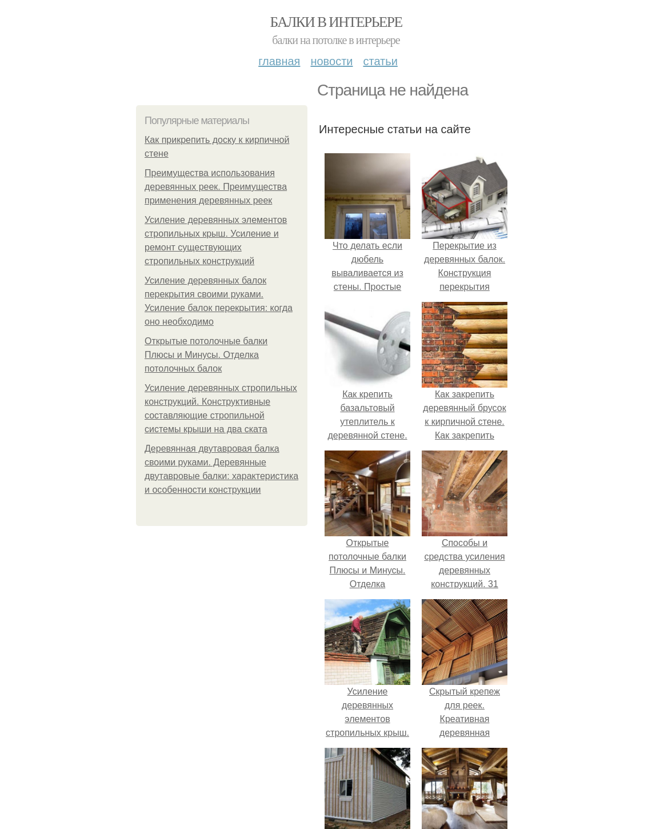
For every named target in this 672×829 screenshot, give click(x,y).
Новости (331, 61)
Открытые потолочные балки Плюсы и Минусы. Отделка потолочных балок (206, 354)
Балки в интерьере (336, 22)
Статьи (380, 61)
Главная (279, 61)
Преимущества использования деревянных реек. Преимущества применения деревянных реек (216, 186)
